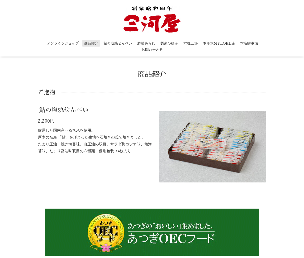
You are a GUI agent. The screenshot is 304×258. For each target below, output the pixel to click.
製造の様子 (169, 43)
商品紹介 (91, 43)
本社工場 (190, 43)
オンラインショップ (63, 43)
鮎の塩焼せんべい (118, 43)
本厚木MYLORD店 (219, 43)
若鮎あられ (146, 43)
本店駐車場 (249, 43)
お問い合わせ (152, 50)
